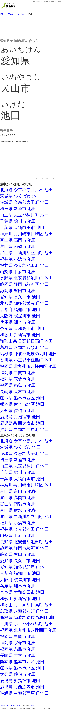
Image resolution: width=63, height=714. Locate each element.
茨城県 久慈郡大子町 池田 (24, 202)
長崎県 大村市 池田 (18, 391)
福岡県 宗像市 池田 (18, 379)
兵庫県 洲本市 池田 (18, 322)
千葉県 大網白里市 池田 (22, 227)
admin (2, 710)
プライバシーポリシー (16, 705)
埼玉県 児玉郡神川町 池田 (24, 215)
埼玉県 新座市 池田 (18, 208)
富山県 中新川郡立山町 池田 (26, 252)
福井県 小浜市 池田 (18, 259)
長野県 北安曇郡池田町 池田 (26, 278)
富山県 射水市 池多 (18, 510)
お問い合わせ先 (4, 705)
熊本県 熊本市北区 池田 (22, 404)
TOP (2, 14)
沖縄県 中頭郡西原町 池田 (24, 429)
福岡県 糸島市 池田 (18, 385)
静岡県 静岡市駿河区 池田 (24, 284)
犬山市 (21, 14)
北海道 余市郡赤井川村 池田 (26, 189)
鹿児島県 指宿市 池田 (20, 416)
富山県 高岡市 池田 (18, 240)
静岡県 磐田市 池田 (18, 290)
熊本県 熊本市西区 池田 (22, 398)
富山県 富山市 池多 (18, 491)
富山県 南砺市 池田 (18, 246)
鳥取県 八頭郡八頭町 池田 (24, 347)
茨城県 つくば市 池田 (20, 196)
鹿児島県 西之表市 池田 (22, 423)
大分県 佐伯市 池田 (18, 410)
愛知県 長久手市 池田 (20, 297)
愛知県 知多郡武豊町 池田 (24, 303)
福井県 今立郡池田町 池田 (24, 265)
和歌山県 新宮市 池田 (20, 334)
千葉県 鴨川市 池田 (18, 221)
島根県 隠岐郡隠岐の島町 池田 (28, 353)
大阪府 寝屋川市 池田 (20, 316)
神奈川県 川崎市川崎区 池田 (26, 233)
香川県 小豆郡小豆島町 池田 (26, 360)
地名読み (33, 705)
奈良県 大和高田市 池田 (22, 328)
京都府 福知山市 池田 (20, 309)
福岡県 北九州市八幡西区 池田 (28, 366)
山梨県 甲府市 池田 (18, 271)
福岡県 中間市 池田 (18, 372)
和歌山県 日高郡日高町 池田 (26, 341)
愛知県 (11, 14)
